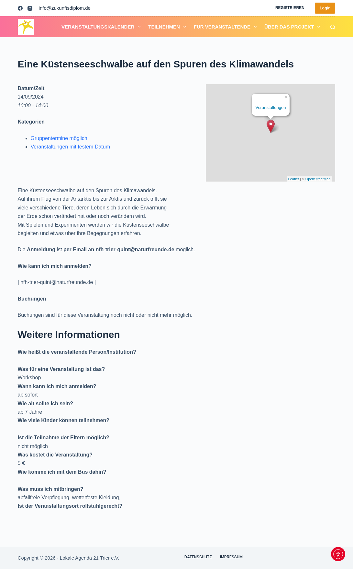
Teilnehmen (168, 27)
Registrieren (289, 8)
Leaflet (293, 179)
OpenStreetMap (318, 179)
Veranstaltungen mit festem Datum (70, 146)
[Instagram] (30, 8)
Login (325, 8)
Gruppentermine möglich (59, 138)
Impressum (231, 557)
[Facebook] (20, 8)
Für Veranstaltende (226, 27)
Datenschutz (198, 557)
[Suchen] (332, 27)
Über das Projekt (293, 27)
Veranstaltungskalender (102, 27)
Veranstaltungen (270, 107)
